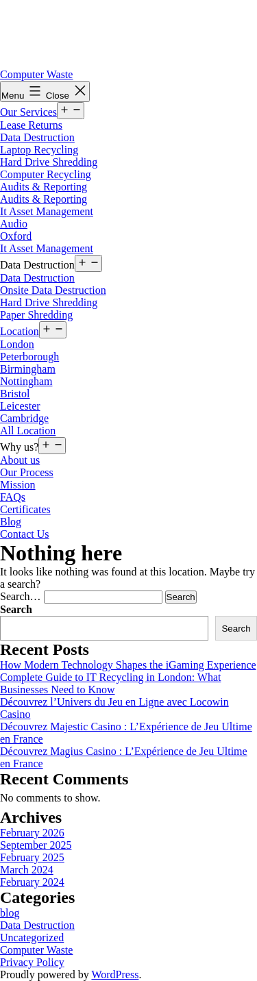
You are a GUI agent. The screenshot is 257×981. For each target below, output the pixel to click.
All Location (28, 430)
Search (16, 609)
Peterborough (29, 356)
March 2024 (26, 870)
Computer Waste (36, 74)
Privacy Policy (32, 962)
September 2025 (35, 845)
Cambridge (24, 418)
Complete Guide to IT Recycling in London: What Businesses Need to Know (110, 683)
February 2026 (32, 833)
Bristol (15, 393)
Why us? (19, 447)
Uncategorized (32, 937)
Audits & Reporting (43, 187)
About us (20, 460)
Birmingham (28, 369)
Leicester (20, 406)
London (17, 344)
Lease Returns (31, 125)
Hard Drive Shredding (48, 162)
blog (9, 913)
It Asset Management (46, 211)
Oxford (16, 236)
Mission (18, 484)
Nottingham (26, 381)
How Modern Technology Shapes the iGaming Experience (128, 665)
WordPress (114, 974)
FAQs (12, 497)
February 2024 (32, 882)
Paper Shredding (36, 315)
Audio (13, 223)
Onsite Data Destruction (53, 290)
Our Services (28, 112)
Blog (10, 521)
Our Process (26, 472)
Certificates (25, 509)
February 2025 (32, 857)
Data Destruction (37, 137)
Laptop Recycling (39, 150)
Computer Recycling (45, 174)
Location (19, 331)
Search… (20, 596)
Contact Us (24, 534)
